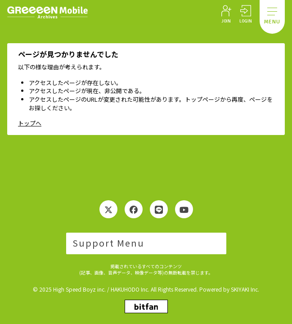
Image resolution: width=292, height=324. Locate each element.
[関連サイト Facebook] (134, 209)
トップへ (29, 123)
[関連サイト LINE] (159, 209)
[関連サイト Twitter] (108, 209)
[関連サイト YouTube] (184, 209)
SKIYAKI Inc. (245, 289)
